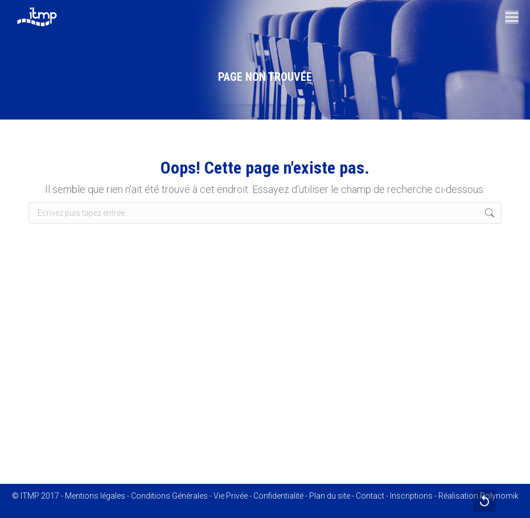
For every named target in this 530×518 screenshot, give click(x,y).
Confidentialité (278, 495)
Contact (370, 495)
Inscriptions (411, 495)
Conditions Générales (169, 495)
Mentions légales (95, 495)
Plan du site (329, 495)
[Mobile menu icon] (512, 17)
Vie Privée (230, 495)
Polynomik (499, 495)
